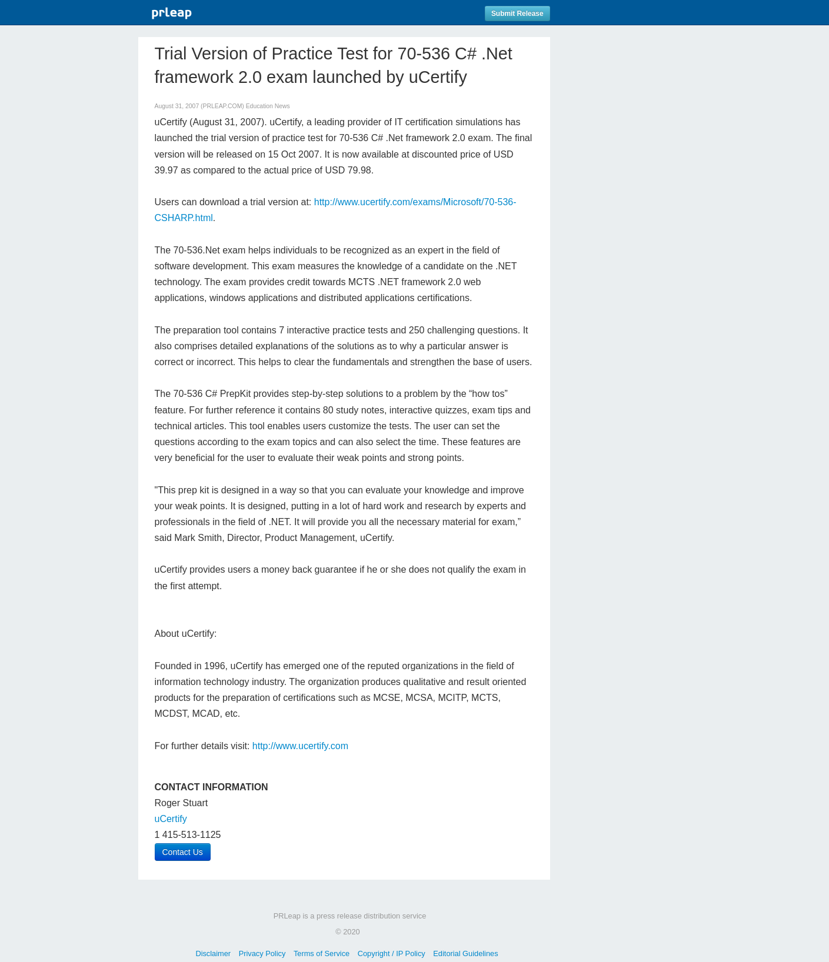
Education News (268, 106)
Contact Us (182, 852)
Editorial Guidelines (465, 953)
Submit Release (517, 13)
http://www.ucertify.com (300, 746)
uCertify (171, 819)
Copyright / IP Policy (391, 953)
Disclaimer (213, 953)
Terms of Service (321, 953)
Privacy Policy (262, 953)
